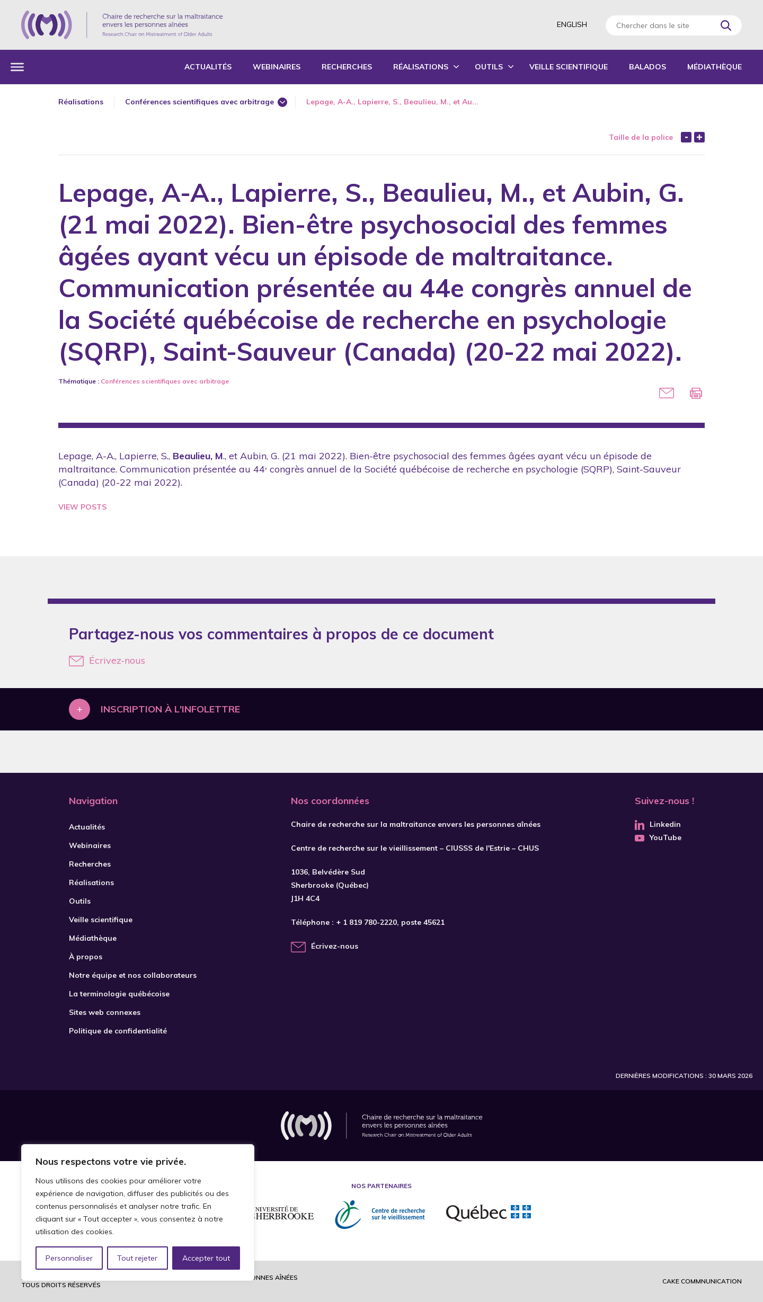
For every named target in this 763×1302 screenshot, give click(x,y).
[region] (137, 1212)
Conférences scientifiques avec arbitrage (199, 101)
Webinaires (276, 67)
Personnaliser (69, 1258)
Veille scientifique (568, 67)
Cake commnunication (702, 1281)
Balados (647, 67)
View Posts (82, 507)
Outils (489, 67)
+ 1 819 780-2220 (366, 922)
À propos (85, 956)
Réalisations (420, 67)
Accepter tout (206, 1258)
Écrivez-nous (107, 660)
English (572, 24)
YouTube (658, 837)
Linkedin (658, 824)
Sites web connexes (104, 1012)
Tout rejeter (137, 1258)
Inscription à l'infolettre (170, 709)
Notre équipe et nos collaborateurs (133, 975)
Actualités (208, 67)
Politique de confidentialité (118, 1031)
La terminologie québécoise (119, 993)
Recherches (347, 67)
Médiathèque (714, 67)
